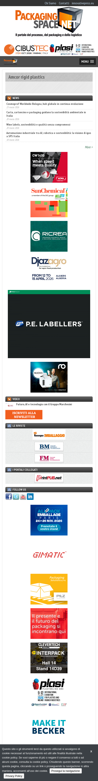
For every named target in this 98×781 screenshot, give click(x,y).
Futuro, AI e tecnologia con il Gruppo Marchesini (38, 404)
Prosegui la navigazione (65, 770)
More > (89, 147)
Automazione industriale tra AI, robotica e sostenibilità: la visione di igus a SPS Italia (48, 134)
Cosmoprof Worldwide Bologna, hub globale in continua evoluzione (44, 103)
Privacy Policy (14, 776)
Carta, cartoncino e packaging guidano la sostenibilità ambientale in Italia (46, 114)
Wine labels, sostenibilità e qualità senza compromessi (38, 124)
